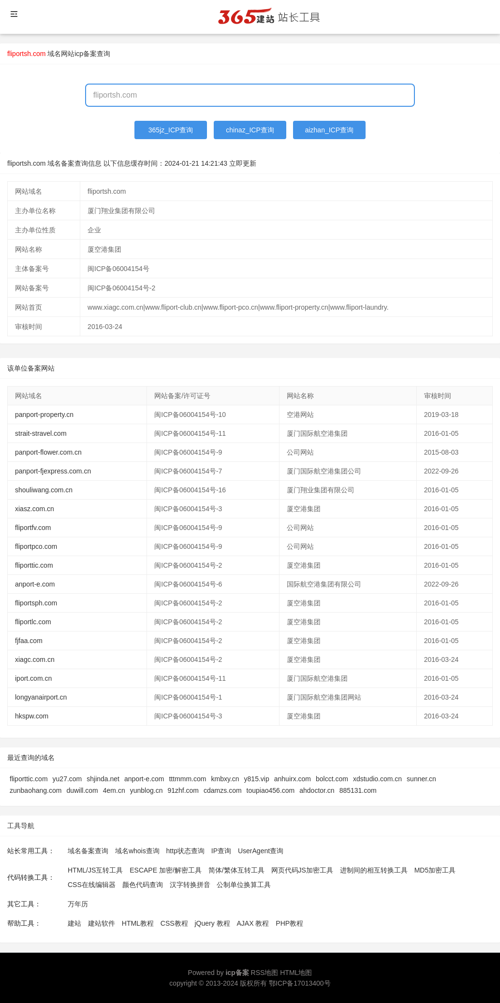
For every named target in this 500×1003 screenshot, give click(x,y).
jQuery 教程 (212, 923)
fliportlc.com (33, 622)
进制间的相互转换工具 (374, 870)
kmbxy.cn (225, 779)
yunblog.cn (146, 790)
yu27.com (67, 779)
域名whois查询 (137, 851)
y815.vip (256, 779)
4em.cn (114, 790)
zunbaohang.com (35, 790)
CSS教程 (174, 923)
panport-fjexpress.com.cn (53, 471)
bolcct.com (332, 779)
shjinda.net (103, 779)
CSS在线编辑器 (92, 884)
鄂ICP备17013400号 (300, 983)
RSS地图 (265, 972)
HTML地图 (296, 972)
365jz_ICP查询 (170, 130)
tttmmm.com (187, 779)
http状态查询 (185, 851)
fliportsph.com (36, 603)
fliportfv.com (33, 527)
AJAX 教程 (253, 923)
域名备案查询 (88, 851)
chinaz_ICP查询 (250, 130)
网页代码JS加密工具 (302, 870)
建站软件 (101, 923)
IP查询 (221, 851)
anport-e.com (35, 584)
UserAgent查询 (260, 851)
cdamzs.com (223, 790)
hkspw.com (31, 716)
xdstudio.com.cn (377, 779)
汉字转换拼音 (190, 884)
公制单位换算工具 (244, 884)
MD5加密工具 (435, 870)
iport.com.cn (33, 678)
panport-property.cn (44, 414)
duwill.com (82, 790)
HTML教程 (138, 923)
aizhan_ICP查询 (329, 130)
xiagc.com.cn (35, 659)
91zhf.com (183, 790)
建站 (74, 923)
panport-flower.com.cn (48, 452)
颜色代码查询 (142, 884)
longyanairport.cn (41, 697)
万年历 (78, 904)
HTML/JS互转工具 (95, 870)
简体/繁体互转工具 (236, 870)
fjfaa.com (29, 641)
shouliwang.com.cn (44, 490)
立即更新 (242, 163)
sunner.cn (421, 779)
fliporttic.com (34, 565)
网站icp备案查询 (85, 53)
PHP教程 (289, 923)
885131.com (358, 790)
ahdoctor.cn (316, 790)
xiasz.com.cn (34, 509)
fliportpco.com (36, 546)
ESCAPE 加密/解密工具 (166, 870)
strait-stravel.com (41, 433)
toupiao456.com (271, 790)
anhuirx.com (292, 779)
